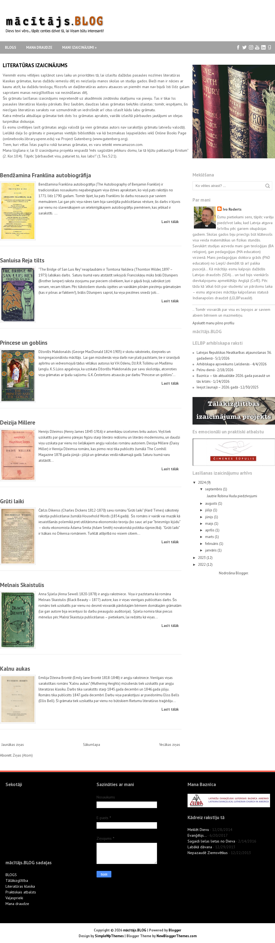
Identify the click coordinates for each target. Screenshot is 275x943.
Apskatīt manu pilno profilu (213, 323)
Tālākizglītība (17, 880)
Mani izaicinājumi (79, 47)
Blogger (242, 573)
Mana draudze (39, 47)
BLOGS (11, 874)
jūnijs (209, 517)
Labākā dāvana (200, 846)
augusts (211, 503)
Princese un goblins (23, 342)
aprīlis (210, 530)
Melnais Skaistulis (22, 585)
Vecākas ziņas (169, 744)
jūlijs (209, 510)
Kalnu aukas (15, 668)
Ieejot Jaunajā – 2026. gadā (217, 387)
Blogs (10, 47)
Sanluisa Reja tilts (22, 260)
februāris (212, 543)
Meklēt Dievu (198, 829)
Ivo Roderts (232, 209)
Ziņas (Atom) (23, 755)
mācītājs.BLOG (134, 930)
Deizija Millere (17, 422)
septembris (214, 489)
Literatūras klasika (20, 886)
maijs (209, 523)
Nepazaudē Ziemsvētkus (208, 852)
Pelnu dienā (206, 370)
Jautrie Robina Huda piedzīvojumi (232, 496)
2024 (202, 482)
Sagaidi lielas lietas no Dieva (211, 841)
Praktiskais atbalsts (21, 892)
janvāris (211, 550)
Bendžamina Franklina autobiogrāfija (45, 175)
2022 (202, 564)
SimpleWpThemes (109, 936)
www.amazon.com (127, 144)
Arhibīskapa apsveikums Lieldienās (223, 364)
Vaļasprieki (14, 897)
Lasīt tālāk (170, 221)
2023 (202, 557)
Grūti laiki (12, 501)
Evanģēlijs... (197, 835)
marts (210, 536)
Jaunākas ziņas (12, 744)
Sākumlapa (91, 744)
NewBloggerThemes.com (176, 936)
